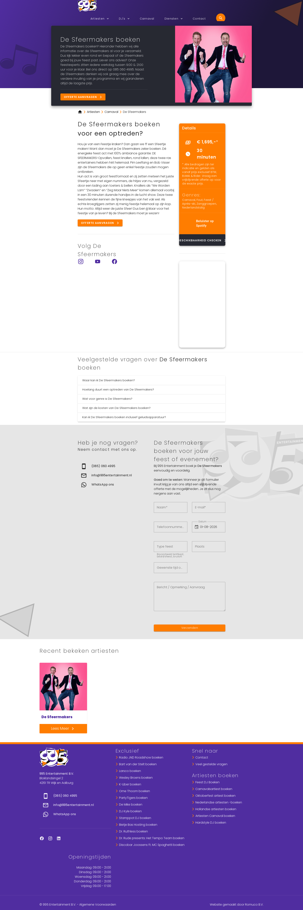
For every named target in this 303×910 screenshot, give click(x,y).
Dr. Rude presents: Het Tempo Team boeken (151, 838)
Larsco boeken (130, 771)
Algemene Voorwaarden (97, 904)
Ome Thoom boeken (134, 791)
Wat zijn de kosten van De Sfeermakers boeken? (116, 408)
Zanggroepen (206, 204)
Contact (201, 757)
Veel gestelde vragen (211, 764)
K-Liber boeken (130, 784)
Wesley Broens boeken (136, 777)
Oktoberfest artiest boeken (215, 795)
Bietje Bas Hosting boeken (138, 824)
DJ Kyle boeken (130, 811)
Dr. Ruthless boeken (133, 831)
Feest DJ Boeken (207, 782)
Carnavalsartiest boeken (213, 789)
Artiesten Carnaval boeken (215, 816)
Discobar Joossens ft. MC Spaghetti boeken (151, 845)
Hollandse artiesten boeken (215, 809)
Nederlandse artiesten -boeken (218, 802)
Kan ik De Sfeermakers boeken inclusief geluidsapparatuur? (124, 417)
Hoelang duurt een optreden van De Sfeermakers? (118, 389)
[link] (113, 466)
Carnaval (188, 200)
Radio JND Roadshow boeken (141, 757)
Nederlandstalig (193, 207)
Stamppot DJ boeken (135, 818)
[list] (202, 149)
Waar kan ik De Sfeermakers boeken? (108, 380)
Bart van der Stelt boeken (138, 764)
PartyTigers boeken (133, 798)
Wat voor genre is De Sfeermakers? (107, 399)
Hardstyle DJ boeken (210, 822)
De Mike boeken (130, 804)
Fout (200, 200)
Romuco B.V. (254, 904)
